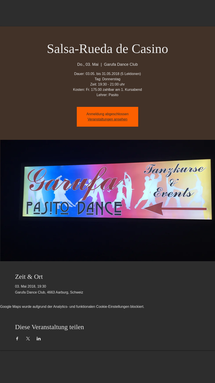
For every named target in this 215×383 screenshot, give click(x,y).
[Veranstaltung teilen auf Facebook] (17, 338)
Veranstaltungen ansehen (107, 119)
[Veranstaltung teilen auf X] (28, 338)
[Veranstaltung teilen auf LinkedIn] (39, 338)
